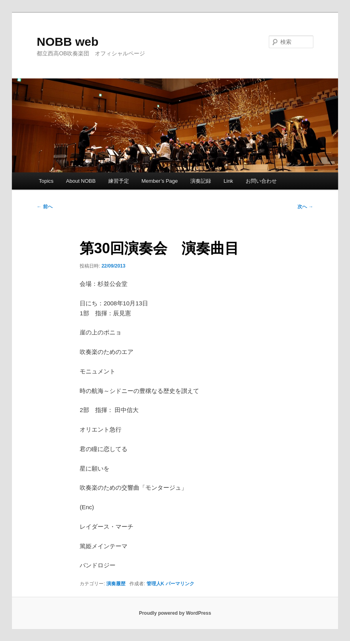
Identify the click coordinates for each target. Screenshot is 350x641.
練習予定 (118, 181)
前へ (44, 206)
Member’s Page (159, 181)
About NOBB (81, 181)
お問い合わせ (261, 181)
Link (228, 181)
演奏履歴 (115, 583)
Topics (46, 181)
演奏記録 (200, 181)
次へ (305, 206)
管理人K (155, 583)
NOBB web (67, 41)
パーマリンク (180, 583)
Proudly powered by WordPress (175, 613)
